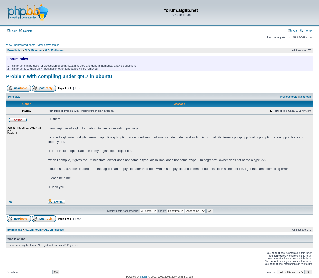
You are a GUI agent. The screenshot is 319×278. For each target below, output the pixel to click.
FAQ (292, 30)
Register (26, 30)
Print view (14, 96)
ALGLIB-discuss (54, 50)
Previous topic (288, 96)
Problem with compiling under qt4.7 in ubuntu (59, 76)
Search (306, 30)
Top (9, 202)
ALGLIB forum (33, 50)
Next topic (305, 96)
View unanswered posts (20, 44)
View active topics (48, 44)
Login (12, 30)
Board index (14, 50)
